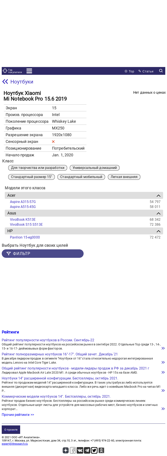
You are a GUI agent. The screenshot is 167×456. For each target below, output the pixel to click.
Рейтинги (10, 332)
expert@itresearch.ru (15, 443)
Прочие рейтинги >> (18, 415)
